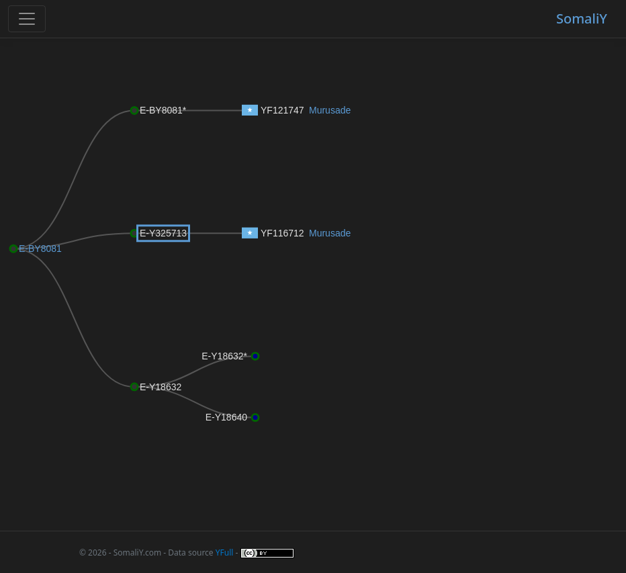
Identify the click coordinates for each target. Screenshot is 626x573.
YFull (225, 552)
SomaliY (581, 18)
